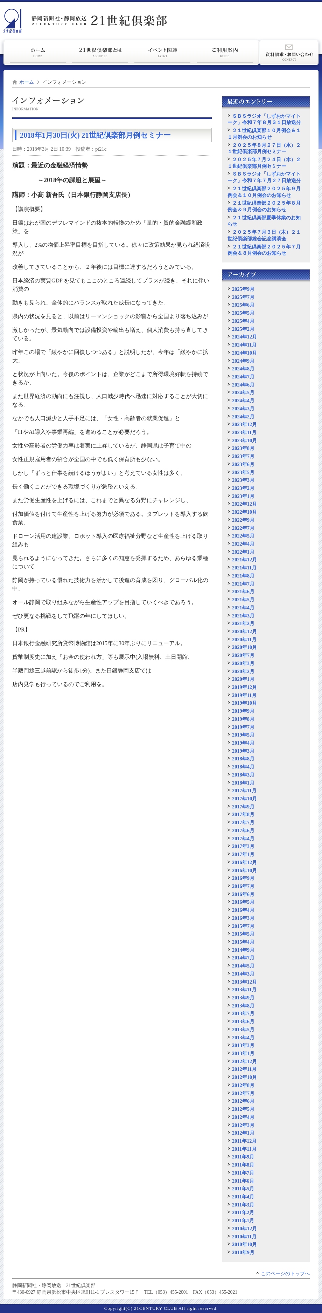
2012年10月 (244, 1077)
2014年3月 (243, 974)
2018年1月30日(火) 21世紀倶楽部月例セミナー (95, 135)
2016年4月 (243, 910)
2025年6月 (243, 305)
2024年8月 (243, 368)
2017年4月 (243, 838)
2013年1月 (243, 1053)
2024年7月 (243, 376)
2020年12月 (244, 631)
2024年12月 (244, 337)
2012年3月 (243, 1125)
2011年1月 (243, 1220)
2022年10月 (244, 512)
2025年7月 (243, 297)
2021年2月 (243, 623)
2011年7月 (243, 1173)
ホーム (26, 82)
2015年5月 (243, 934)
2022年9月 (243, 520)
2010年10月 (244, 1244)
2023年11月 (244, 432)
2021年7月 (243, 584)
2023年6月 (243, 464)
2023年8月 (243, 448)
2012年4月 (243, 1117)
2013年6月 (243, 1021)
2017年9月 (243, 806)
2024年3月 (243, 408)
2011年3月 (243, 1205)
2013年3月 (243, 1045)
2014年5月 (243, 966)
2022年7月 (243, 528)
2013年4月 (243, 1037)
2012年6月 (243, 1101)
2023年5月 (243, 472)
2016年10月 (244, 870)
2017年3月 (243, 846)
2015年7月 (243, 926)
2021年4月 (243, 607)
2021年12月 (244, 559)
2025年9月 (243, 289)
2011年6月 (243, 1181)
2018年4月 (243, 767)
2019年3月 (243, 751)
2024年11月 (244, 345)
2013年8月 (243, 1005)
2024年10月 (244, 353)
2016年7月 (243, 886)
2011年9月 (243, 1157)
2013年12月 (244, 982)
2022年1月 (243, 552)
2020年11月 (244, 639)
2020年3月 (243, 663)
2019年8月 (243, 719)
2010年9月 (243, 1252)
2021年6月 (243, 591)
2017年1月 (243, 854)
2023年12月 (244, 424)
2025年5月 (243, 313)
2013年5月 (243, 1029)
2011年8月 (243, 1165)
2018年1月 (243, 783)
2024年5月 (243, 392)
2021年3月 (243, 615)
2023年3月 (243, 480)
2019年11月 (244, 695)
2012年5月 (243, 1109)
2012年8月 (243, 1085)
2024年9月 (243, 361)
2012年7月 (243, 1093)
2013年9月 (243, 997)
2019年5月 (243, 735)
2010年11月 (244, 1236)
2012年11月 (244, 1069)
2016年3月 (243, 918)
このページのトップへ (285, 1273)
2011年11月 (244, 1149)
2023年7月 (243, 456)
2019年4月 (243, 743)
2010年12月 (244, 1228)
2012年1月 (243, 1133)
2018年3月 (243, 775)
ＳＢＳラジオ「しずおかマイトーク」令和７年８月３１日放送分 (264, 119)
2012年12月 (244, 1061)
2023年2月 (243, 488)
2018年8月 (243, 758)
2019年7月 (243, 727)
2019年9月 (243, 711)
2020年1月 (243, 679)
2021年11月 (244, 567)
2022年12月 (244, 504)
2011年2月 (243, 1212)
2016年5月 (243, 902)
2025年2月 (243, 329)
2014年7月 (243, 957)
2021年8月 (243, 576)
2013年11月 (244, 989)
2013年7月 (243, 1013)
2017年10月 (244, 798)
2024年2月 (243, 416)
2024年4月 (243, 400)
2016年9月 (243, 878)
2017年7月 (243, 822)
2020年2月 (243, 671)
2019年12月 (244, 687)
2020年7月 (243, 655)
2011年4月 (243, 1196)
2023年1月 (243, 496)
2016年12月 (244, 862)
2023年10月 (244, 440)
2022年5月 (243, 536)
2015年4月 (243, 942)
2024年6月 (243, 385)
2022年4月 (243, 544)
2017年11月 (244, 790)
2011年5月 (243, 1188)
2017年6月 (243, 830)
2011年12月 (244, 1141)
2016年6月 (243, 894)
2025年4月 (243, 321)
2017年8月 (243, 814)
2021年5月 (243, 599)
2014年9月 (243, 950)
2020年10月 (244, 647)
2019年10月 (244, 703)
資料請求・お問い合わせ (288, 52)
